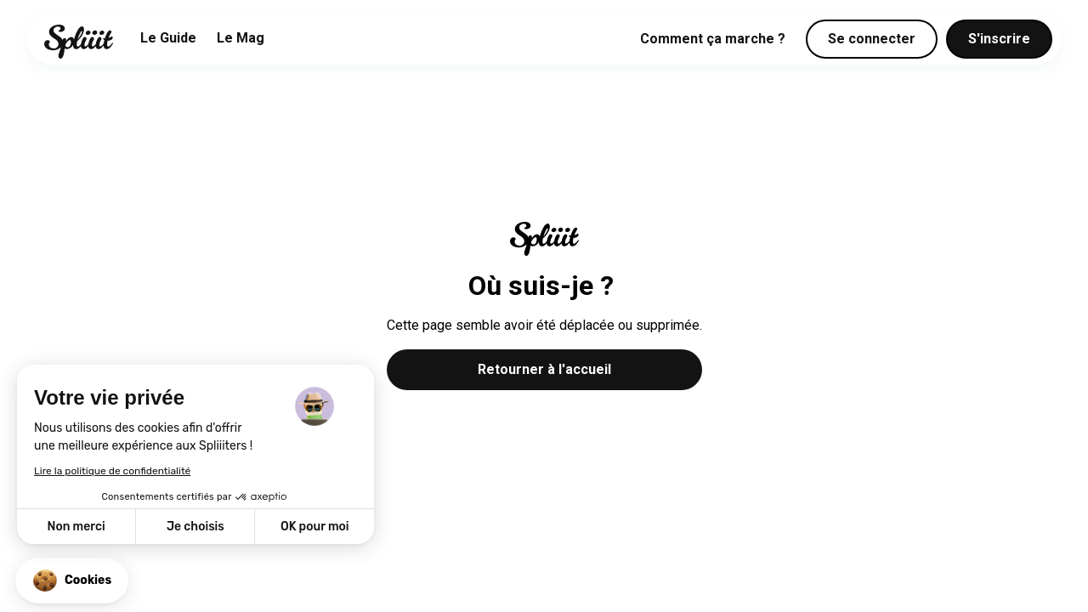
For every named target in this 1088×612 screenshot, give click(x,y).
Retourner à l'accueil (544, 369)
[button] (71, 581)
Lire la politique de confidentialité (112, 471)
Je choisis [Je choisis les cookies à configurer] (195, 526)
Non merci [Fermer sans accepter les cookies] (76, 526)
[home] (78, 42)
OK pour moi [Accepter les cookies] (314, 526)
